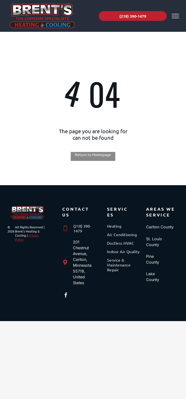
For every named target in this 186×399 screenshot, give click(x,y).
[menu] (175, 16)
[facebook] (66, 295)
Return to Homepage (93, 154)
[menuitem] (124, 228)
